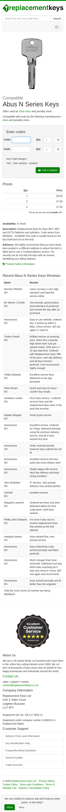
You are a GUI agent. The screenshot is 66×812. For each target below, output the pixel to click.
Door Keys (25, 111)
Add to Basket (47, 170)
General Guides (14, 757)
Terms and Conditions (31, 784)
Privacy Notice (47, 781)
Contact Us (10, 676)
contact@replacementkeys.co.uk (20, 685)
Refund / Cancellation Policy (34, 788)
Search (57, 18)
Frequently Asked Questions (20, 750)
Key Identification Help (17, 743)
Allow (9, 807)
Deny (21, 807)
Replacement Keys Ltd (23, 781)
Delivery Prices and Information (22, 736)
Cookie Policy (10, 784)
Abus (5, 120)
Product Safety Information (19, 264)
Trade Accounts (14, 764)
